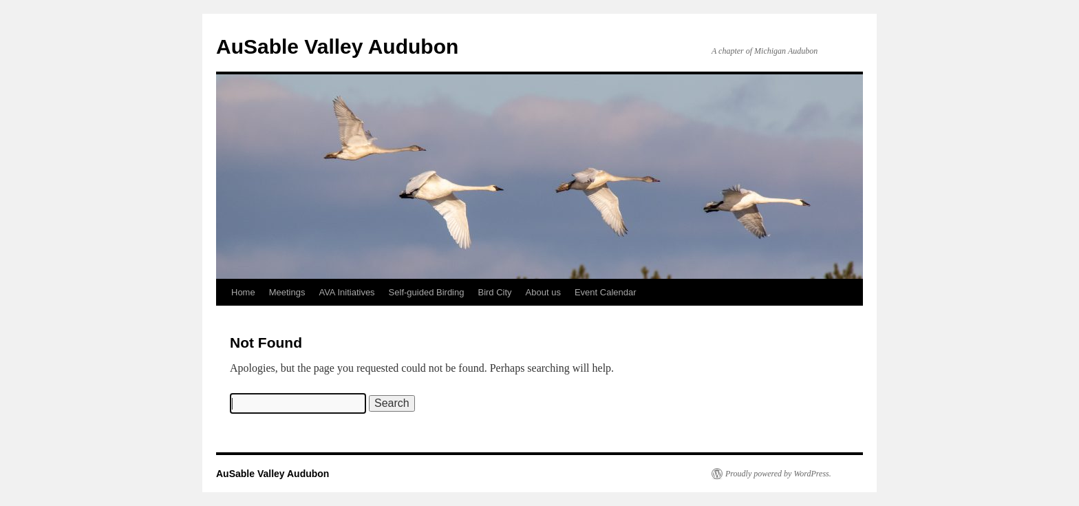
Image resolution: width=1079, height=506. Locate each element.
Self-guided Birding (426, 292)
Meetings (287, 292)
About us (543, 292)
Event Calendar (606, 292)
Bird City (494, 292)
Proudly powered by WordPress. (778, 473)
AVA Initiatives (346, 292)
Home (243, 292)
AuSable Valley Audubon (337, 46)
